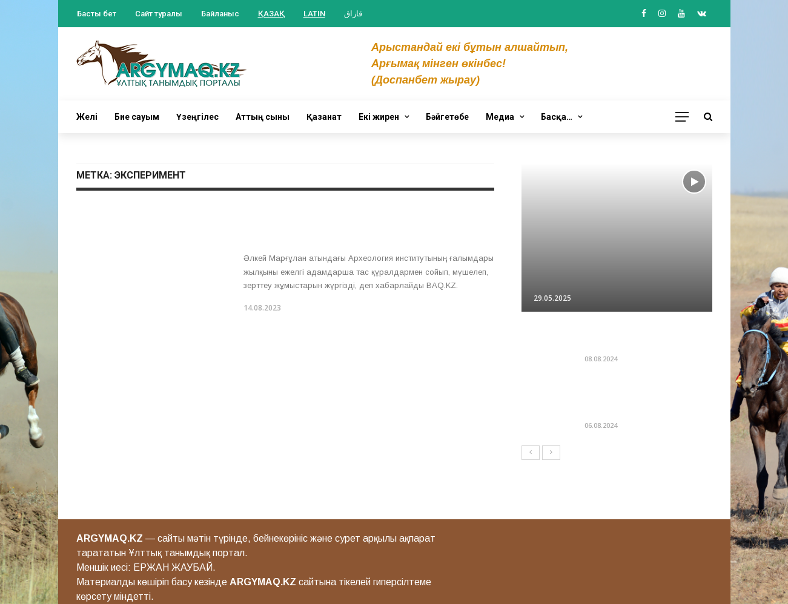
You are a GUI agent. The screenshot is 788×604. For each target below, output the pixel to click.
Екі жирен (379, 117)
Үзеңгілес (197, 117)
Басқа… (556, 117)
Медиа (500, 117)
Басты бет (96, 13)
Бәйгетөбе (447, 117)
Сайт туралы (158, 13)
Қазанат (324, 117)
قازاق (353, 13)
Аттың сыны (263, 117)
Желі (87, 117)
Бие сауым (136, 117)
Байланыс (220, 13)
